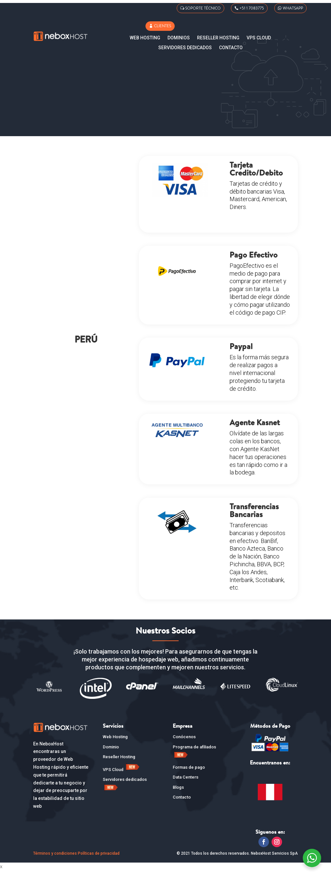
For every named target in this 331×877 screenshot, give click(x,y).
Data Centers (185, 783)
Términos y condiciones (55, 860)
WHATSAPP (293, 8)
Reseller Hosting (218, 37)
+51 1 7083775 (251, 8)
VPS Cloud (122, 776)
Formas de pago (189, 773)
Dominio (111, 753)
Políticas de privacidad (99, 860)
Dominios (178, 37)
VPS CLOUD (259, 37)
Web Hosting (145, 37)
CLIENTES (162, 26)
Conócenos (184, 743)
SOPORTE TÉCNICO (203, 8)
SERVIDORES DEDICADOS (185, 47)
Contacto (231, 47)
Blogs (178, 793)
